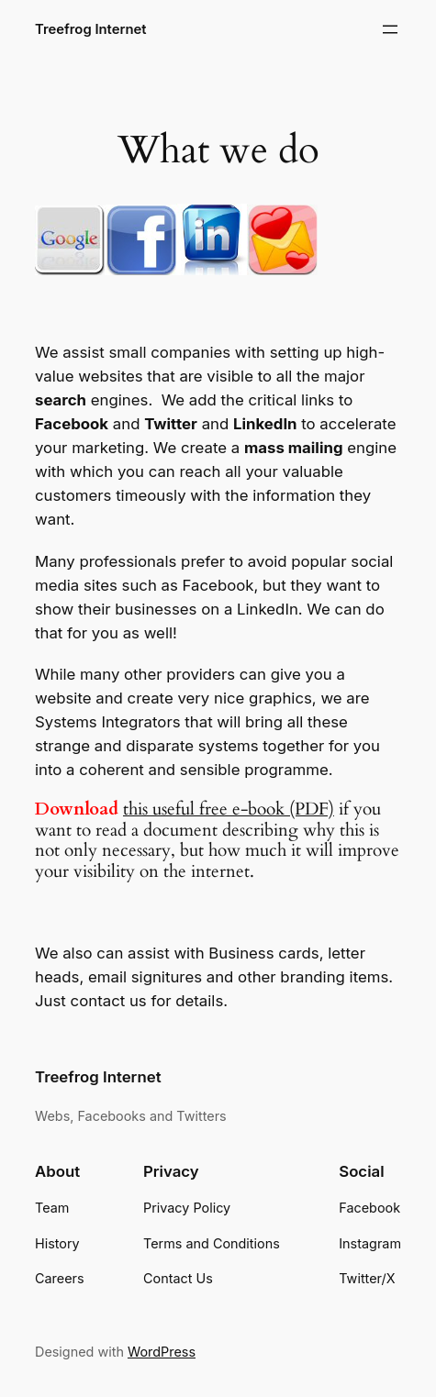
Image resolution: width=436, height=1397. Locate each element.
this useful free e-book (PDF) (228, 809)
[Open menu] (390, 29)
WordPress (162, 1351)
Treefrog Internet (91, 29)
